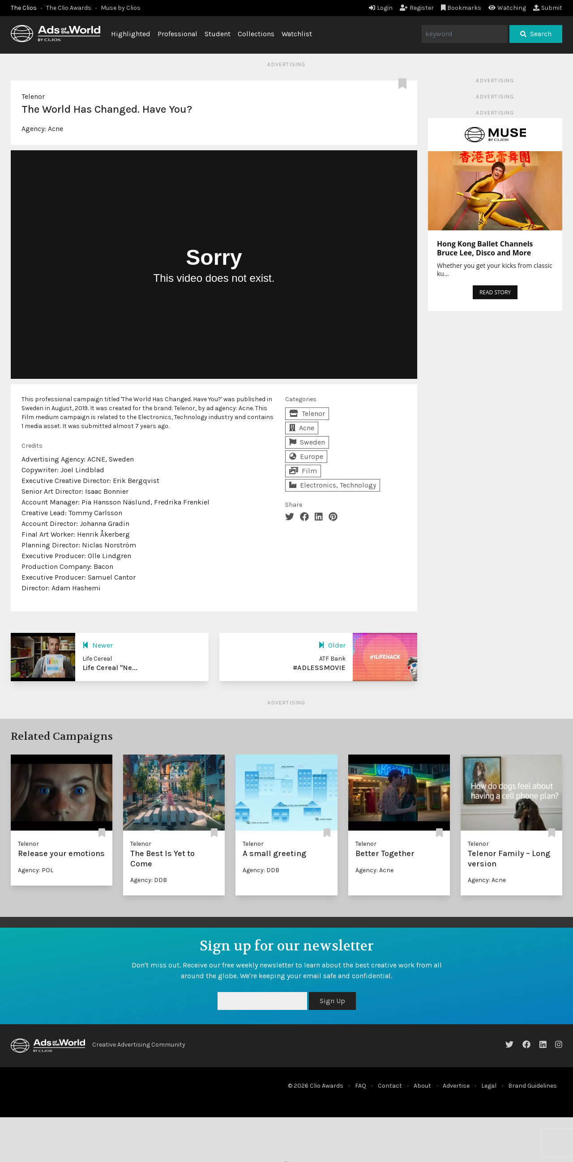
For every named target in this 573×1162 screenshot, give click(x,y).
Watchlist (297, 34)
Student (218, 34)
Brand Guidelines (532, 1086)
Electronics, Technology (332, 485)
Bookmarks (461, 8)
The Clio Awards (68, 8)
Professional (177, 34)
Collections (256, 34)
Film (303, 470)
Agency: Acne (374, 870)
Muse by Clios (121, 8)
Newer (97, 645)
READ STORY (495, 292)
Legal (488, 1086)
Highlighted (130, 34)
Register (417, 8)
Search (536, 34)
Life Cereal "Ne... (109, 667)
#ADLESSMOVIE (319, 667)
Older (332, 645)
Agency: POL (35, 870)
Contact (390, 1086)
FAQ (360, 1086)
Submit (547, 8)
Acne (55, 128)
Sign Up (332, 1001)
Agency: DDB (148, 880)
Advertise (456, 1086)
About (422, 1086)
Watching (507, 8)
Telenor (33, 96)
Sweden (307, 442)
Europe (306, 456)
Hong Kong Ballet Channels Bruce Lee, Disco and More (485, 248)
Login (381, 8)
